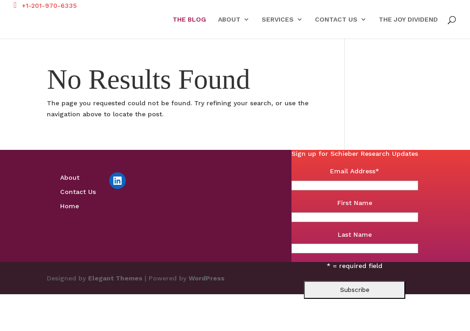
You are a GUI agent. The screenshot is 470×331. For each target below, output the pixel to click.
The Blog (189, 19)
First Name (354, 202)
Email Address (354, 171)
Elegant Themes (115, 278)
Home (69, 206)
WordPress (206, 278)
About (229, 19)
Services (278, 19)
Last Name (355, 234)
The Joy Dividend (408, 19)
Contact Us (336, 19)
